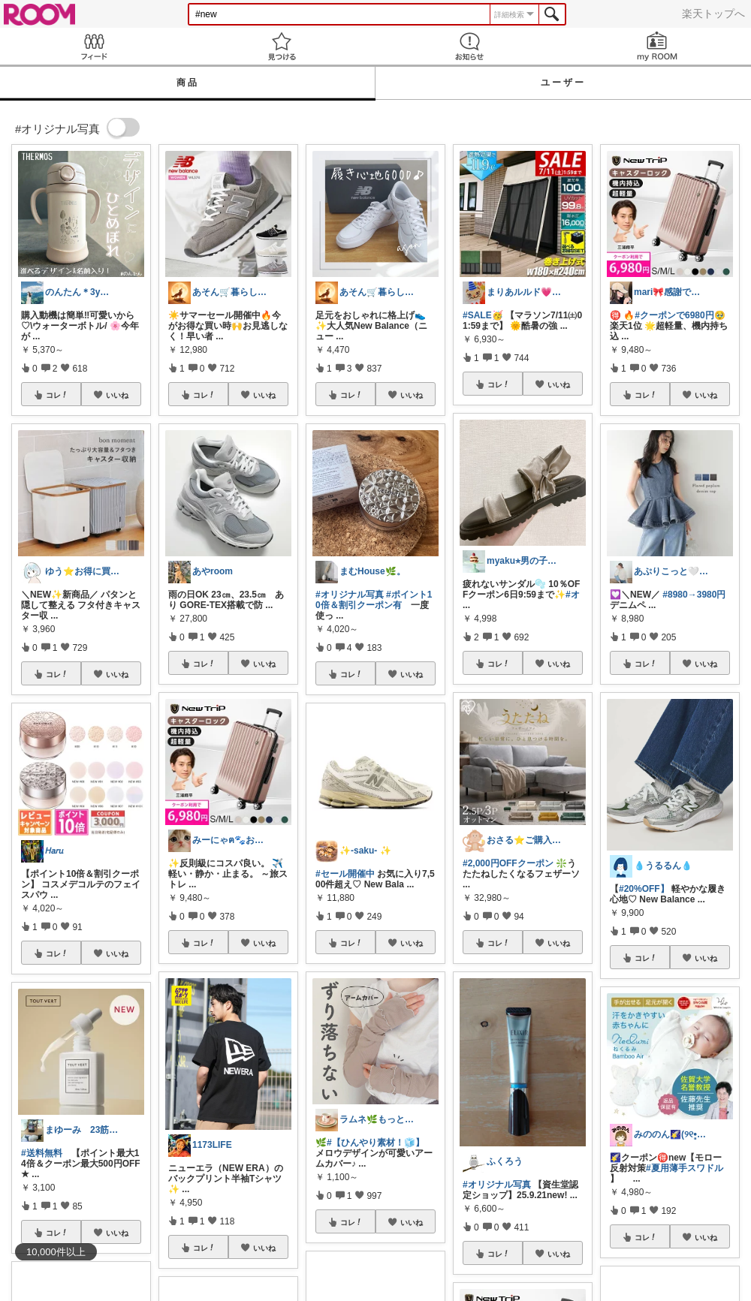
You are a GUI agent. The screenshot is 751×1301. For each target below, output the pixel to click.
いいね (117, 395)
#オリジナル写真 (349, 594)
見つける (282, 46)
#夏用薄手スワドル (684, 1168)
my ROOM (657, 46)
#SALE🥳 (483, 315)
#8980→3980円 (693, 594)
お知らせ (469, 46)
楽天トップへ (713, 14)
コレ (57, 395)
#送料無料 (41, 1153)
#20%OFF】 (644, 889)
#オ (573, 594)
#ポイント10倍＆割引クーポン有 (373, 599)
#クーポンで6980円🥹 (680, 315)
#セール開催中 (345, 874)
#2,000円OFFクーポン (508, 863)
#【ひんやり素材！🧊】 (375, 1142)
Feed (94, 46)
